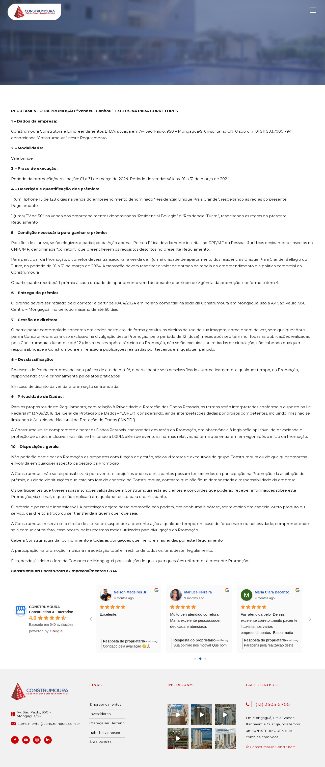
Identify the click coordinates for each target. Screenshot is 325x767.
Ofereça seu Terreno (107, 723)
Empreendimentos (105, 704)
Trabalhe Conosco (104, 733)
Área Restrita (100, 742)
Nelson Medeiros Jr (130, 592)
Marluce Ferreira (198, 592)
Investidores (100, 714)
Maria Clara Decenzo (272, 592)
